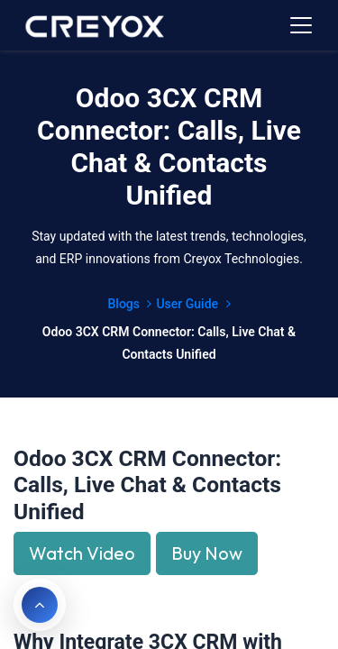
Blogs (129, 304)
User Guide (193, 304)
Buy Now (206, 553)
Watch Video (82, 553)
